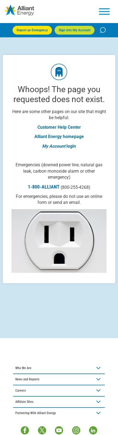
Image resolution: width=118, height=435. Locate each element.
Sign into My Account (74, 30)
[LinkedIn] (93, 430)
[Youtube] (59, 430)
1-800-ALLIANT (59, 187)
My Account (53, 146)
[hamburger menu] (104, 11)
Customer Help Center (59, 127)
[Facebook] (25, 430)
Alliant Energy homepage (59, 136)
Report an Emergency (32, 30)
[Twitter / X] (42, 430)
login (71, 146)
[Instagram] (76, 430)
